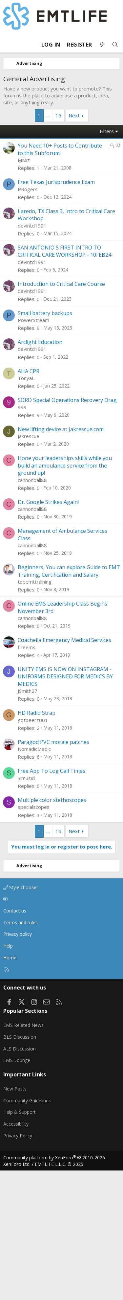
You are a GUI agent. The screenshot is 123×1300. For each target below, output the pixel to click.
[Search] (115, 44)
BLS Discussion (19, 1166)
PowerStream (33, 449)
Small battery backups (45, 442)
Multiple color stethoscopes (52, 929)
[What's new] (102, 44)
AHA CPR (28, 500)
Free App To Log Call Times (51, 900)
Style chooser (20, 1017)
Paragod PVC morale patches (53, 871)
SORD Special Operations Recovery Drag (67, 529)
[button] (60, 1029)
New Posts (15, 1218)
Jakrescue (28, 565)
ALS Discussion (19, 1178)
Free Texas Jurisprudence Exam (56, 311)
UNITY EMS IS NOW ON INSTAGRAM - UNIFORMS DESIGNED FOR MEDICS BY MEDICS (65, 806)
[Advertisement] (61, 239)
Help (8, 1075)
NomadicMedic (34, 878)
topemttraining (34, 711)
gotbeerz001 (33, 849)
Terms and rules (20, 1052)
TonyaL (26, 507)
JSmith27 (27, 820)
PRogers (28, 318)
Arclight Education (40, 471)
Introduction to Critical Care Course (61, 413)
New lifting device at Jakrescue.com (61, 558)
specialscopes (34, 936)
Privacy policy (17, 1063)
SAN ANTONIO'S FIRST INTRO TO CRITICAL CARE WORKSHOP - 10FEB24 (64, 380)
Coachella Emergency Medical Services (64, 769)
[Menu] (8, 44)
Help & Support (19, 1241)
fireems (26, 776)
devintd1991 (32, 355)
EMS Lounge (16, 1190)
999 (22, 536)
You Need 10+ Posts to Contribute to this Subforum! (60, 149)
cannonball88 (32, 609)
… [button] (48, 115)
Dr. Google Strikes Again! (48, 631)
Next (74, 115)
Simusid (26, 907)
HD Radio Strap (36, 842)
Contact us (14, 1040)
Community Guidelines (27, 1230)
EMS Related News (23, 1154)
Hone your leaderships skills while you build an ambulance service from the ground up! (65, 595)
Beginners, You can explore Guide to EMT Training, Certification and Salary (69, 700)
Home (9, 1087)
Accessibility (16, 1253)
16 (58, 115)
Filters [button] (107, 131)
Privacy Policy (17, 1265)
